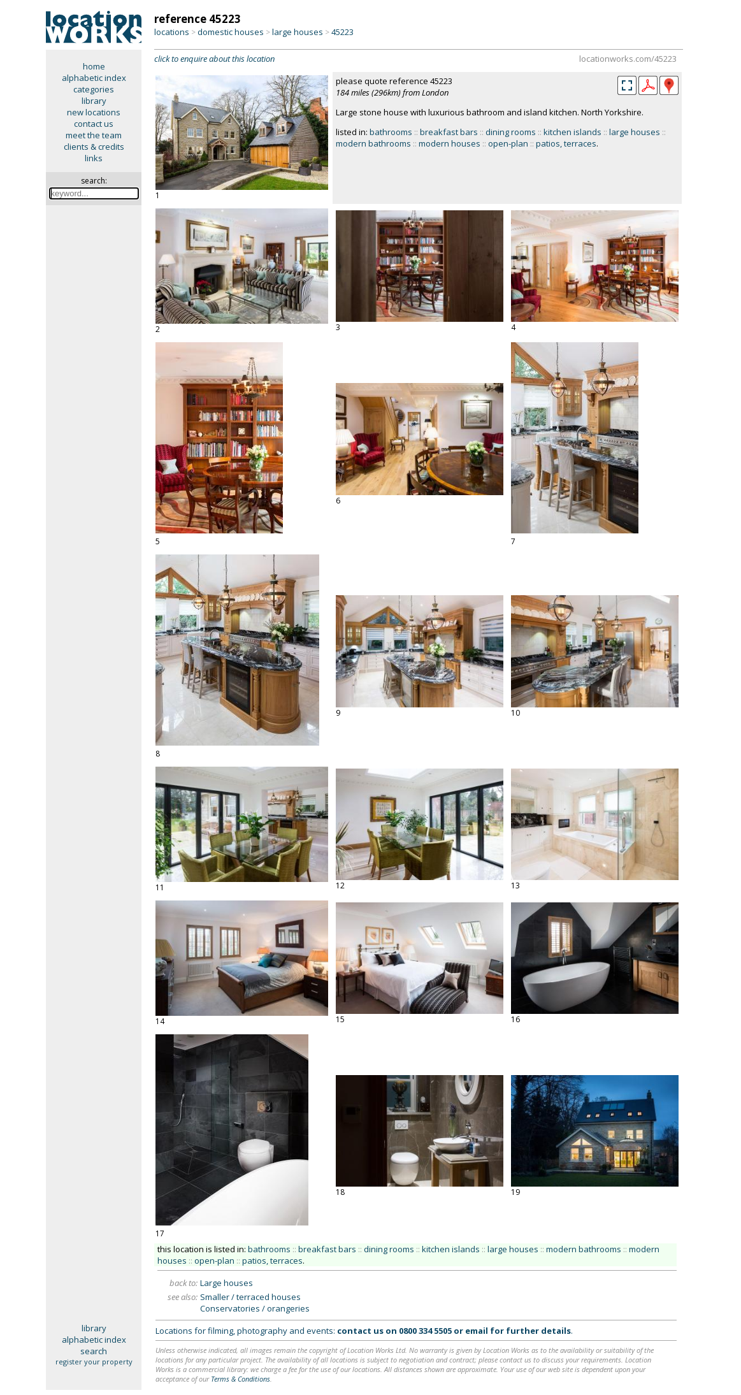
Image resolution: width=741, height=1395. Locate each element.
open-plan (508, 143)
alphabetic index (94, 77)
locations (171, 32)
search (93, 1351)
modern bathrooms (373, 143)
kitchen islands (572, 132)
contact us (93, 123)
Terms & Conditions (240, 1379)
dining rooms (511, 132)
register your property (94, 1361)
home (94, 66)
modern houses (449, 143)
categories (93, 89)
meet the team (94, 135)
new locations (93, 112)
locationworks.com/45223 (628, 58)
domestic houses (231, 32)
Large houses (226, 1283)
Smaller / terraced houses (250, 1297)
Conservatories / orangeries (255, 1308)
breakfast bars (449, 132)
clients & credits (94, 146)
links (94, 158)
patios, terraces (566, 143)
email (476, 1330)
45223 (342, 32)
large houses (297, 32)
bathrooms (391, 132)
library (94, 100)
